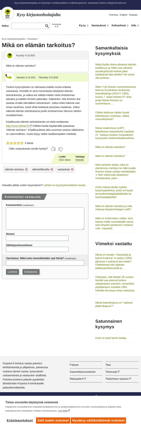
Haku (5, 25)
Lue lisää (62, 411)
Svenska (113, 14)
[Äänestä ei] (60, 149)
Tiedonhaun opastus (116, 378)
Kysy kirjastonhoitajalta (13, 38)
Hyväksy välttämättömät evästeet (99, 420)
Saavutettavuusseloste (82, 371)
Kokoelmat (119, 25)
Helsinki (79, 159)
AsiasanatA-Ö (56, 25)
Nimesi (10, 233)
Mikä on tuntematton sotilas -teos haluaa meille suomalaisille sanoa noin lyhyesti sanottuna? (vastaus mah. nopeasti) (114, 223)
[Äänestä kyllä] (53, 148)
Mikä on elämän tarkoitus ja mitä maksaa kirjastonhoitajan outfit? (113, 208)
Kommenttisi (14, 204)
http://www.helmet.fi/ (17, 125)
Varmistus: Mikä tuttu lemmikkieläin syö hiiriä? (35, 258)
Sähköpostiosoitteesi (19, 245)
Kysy (82, 25)
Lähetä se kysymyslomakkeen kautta (64, 185)
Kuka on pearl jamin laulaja (110, 337)
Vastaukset (98, 25)
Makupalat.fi (76, 378)
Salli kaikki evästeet (53, 420)
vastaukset (64, 169)
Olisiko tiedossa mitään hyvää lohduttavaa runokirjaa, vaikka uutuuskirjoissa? (112, 116)
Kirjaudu (133, 14)
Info (133, 25)
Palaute (74, 364)
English (123, 14)
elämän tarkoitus (14, 169)
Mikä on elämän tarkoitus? (110, 146)
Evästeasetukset (20, 420)
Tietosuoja (111, 371)
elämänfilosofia (40, 169)
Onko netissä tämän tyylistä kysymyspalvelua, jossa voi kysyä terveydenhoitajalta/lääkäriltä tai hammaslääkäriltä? (114, 192)
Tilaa (108, 364)
